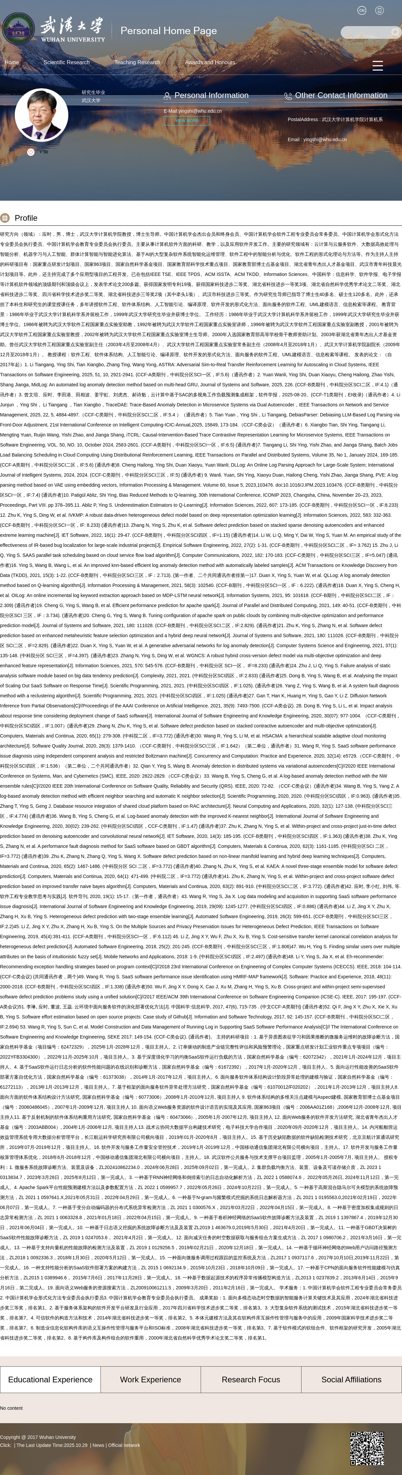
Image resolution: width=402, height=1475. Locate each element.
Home (12, 62)
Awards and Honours (210, 62)
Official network (124, 1445)
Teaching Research (137, 62)
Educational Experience (50, 1379)
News (98, 1445)
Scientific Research (67, 62)
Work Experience (150, 1379)
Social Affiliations (351, 1379)
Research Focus (251, 1379)
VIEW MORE (187, 120)
